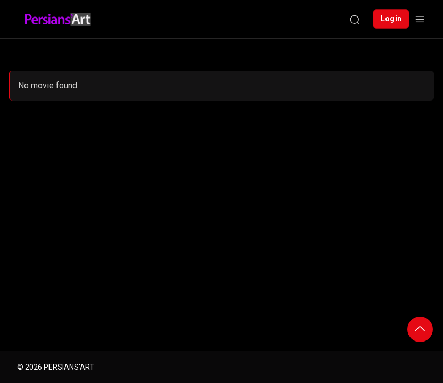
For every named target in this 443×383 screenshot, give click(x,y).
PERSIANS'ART (69, 367)
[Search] (354, 19)
